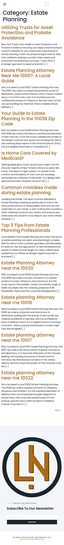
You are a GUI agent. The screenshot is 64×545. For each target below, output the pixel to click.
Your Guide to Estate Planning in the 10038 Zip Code (28, 118)
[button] (46, 4)
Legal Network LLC (42, 537)
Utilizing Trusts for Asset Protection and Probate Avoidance (27, 32)
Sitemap (23, 539)
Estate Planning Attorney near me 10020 (28, 265)
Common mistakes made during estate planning (29, 190)
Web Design (30, 539)
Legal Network (39, 539)
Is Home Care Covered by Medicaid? (29, 155)
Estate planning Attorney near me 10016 (28, 299)
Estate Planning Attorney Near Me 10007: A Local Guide (28, 75)
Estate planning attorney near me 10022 (28, 375)
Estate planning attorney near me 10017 (28, 337)
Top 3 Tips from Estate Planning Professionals (25, 227)
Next (59, 410)
